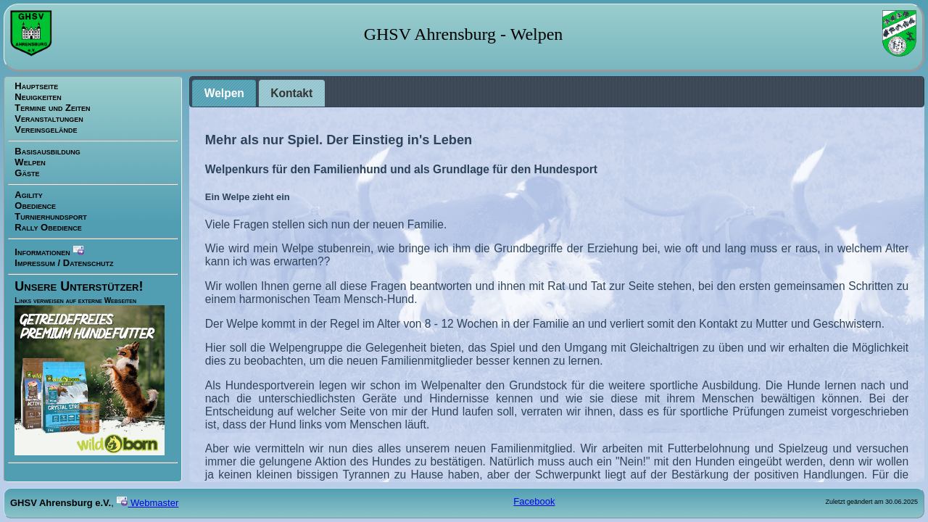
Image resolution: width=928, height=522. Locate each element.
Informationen (49, 250)
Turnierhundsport (50, 216)
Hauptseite (36, 85)
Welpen (29, 162)
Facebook (534, 501)
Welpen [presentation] (224, 93)
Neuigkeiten (37, 96)
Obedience (35, 205)
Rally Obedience (47, 227)
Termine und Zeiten (52, 107)
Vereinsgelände (45, 129)
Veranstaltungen (48, 118)
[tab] (224, 93)
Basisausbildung (47, 151)
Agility (28, 194)
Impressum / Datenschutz (63, 262)
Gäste (26, 172)
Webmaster (147, 502)
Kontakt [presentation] (291, 93)
